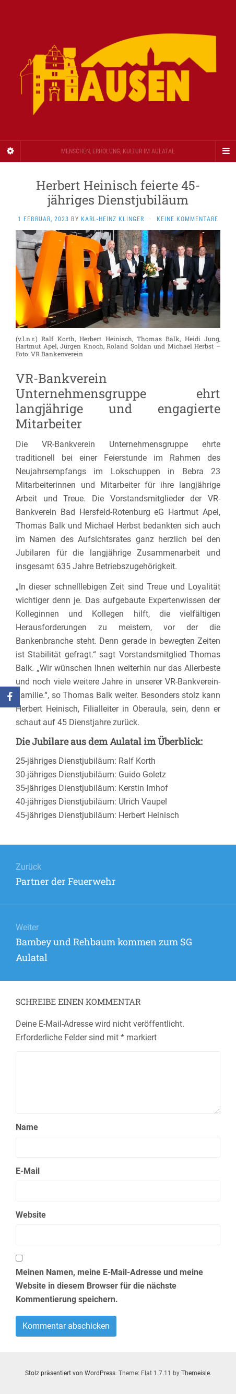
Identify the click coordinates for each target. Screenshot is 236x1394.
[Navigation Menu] (225, 151)
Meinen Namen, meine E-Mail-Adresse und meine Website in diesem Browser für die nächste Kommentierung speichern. (109, 1285)
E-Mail (28, 1171)
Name (27, 1127)
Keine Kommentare (187, 219)
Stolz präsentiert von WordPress (70, 1373)
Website (31, 1215)
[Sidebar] (10, 151)
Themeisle (195, 1373)
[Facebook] (10, 697)
